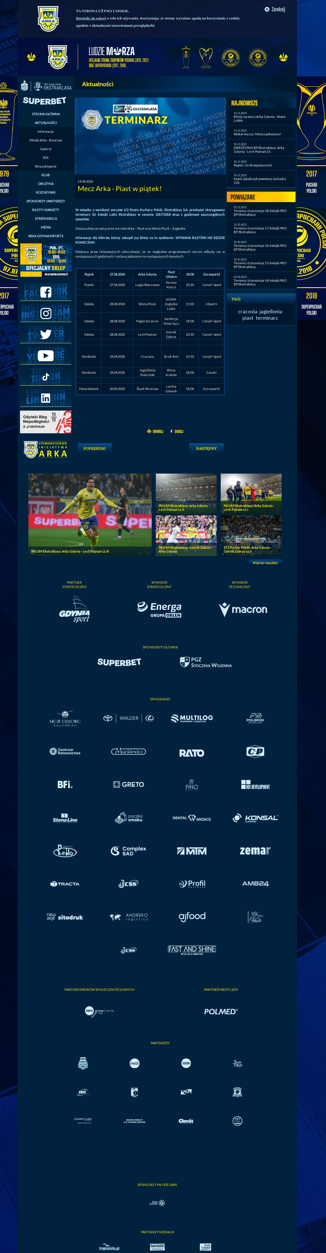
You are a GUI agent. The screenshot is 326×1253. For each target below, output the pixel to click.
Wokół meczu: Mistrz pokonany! (257, 134)
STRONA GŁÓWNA (46, 114)
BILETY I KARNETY (45, 210)
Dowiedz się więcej (91, 18)
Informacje (46, 131)
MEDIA (46, 227)
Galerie (46, 149)
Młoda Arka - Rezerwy (46, 140)
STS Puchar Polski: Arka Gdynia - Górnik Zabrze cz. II (247, 549)
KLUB (45, 175)
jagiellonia (271, 311)
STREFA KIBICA (46, 218)
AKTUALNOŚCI (46, 123)
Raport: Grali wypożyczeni (253, 165)
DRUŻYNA (45, 184)
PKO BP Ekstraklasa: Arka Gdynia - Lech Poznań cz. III (70, 551)
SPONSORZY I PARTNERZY (45, 201)
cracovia (247, 311)
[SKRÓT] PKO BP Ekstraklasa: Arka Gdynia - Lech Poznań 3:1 (259, 149)
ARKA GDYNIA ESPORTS (45, 236)
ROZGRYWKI (45, 192)
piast (247, 317)
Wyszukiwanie (46, 166)
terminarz (267, 317)
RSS (45, 157)
